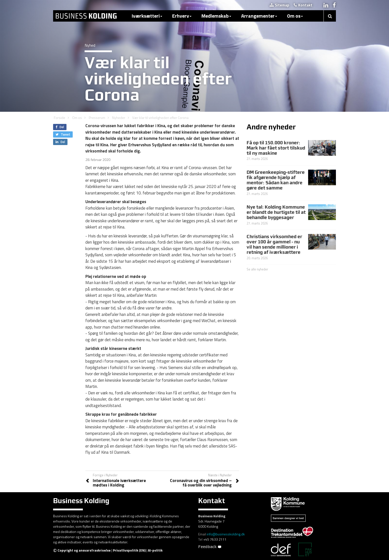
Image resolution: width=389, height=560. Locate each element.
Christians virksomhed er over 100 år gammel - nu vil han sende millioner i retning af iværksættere (274, 244)
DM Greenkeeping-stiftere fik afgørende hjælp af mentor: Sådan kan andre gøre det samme (276, 179)
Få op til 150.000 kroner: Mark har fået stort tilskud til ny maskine (276, 148)
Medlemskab (216, 16)
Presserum (97, 117)
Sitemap (279, 5)
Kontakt (303, 5)
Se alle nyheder (257, 269)
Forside (59, 117)
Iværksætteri (147, 16)
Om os (295, 16)
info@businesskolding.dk (226, 534)
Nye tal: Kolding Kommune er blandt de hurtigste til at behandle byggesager (276, 212)
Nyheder (118, 117)
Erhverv (182, 16)
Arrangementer (259, 16)
